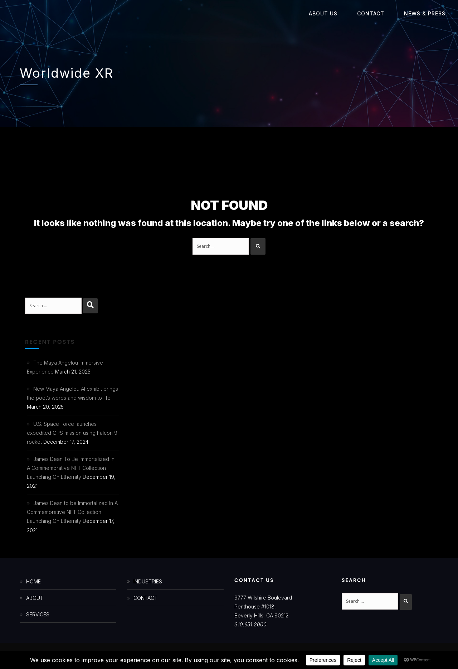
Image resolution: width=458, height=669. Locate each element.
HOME (33, 581)
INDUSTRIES (147, 581)
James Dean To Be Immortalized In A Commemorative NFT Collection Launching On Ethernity (70, 468)
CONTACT (145, 598)
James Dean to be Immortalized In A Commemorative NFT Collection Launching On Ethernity (72, 512)
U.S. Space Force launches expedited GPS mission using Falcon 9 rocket (72, 433)
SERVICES (37, 614)
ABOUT (34, 598)
